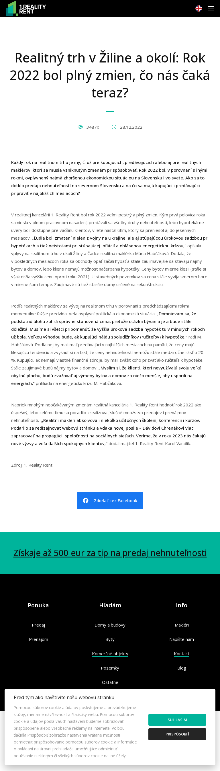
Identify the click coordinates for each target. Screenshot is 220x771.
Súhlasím (177, 719)
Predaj (38, 625)
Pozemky (110, 668)
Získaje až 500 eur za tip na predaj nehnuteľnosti (110, 553)
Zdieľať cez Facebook (110, 501)
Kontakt (181, 653)
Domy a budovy (110, 625)
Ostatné (110, 682)
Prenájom (38, 639)
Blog (181, 668)
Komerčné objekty (110, 653)
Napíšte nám (181, 639)
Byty (110, 639)
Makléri (182, 625)
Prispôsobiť (177, 734)
